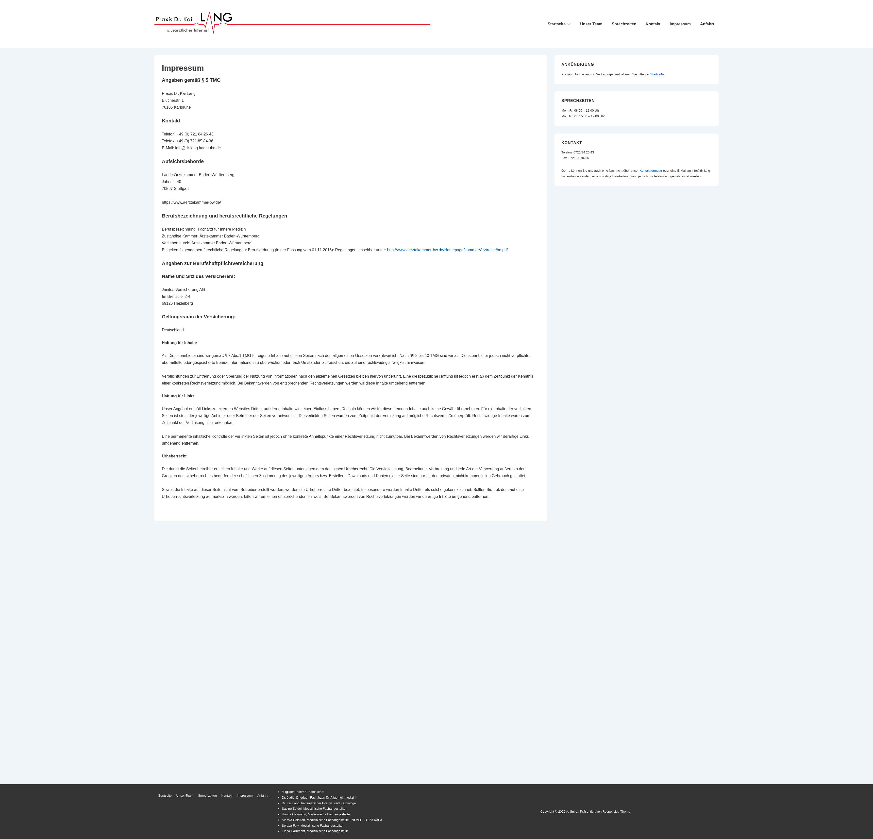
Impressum (680, 24)
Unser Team (591, 24)
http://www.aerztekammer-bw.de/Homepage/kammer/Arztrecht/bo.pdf (447, 250)
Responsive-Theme (616, 811)
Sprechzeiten (624, 24)
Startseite (560, 23)
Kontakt (653, 24)
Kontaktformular (650, 170)
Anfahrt (707, 24)
